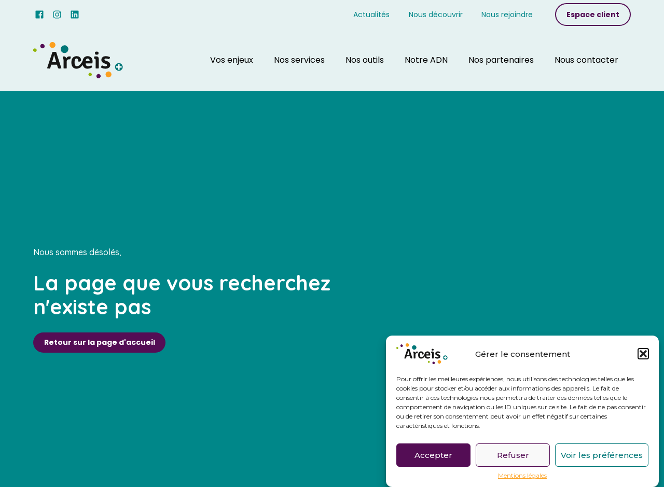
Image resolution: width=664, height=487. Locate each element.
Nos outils (364, 60)
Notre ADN (426, 60)
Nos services (299, 60)
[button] (643, 354)
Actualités (371, 14)
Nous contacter (586, 60)
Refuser (513, 455)
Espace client (592, 14)
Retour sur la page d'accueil (99, 342)
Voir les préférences (602, 455)
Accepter (433, 455)
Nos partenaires (501, 60)
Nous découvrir (436, 14)
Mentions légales (522, 475)
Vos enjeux (231, 60)
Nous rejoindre (507, 14)
